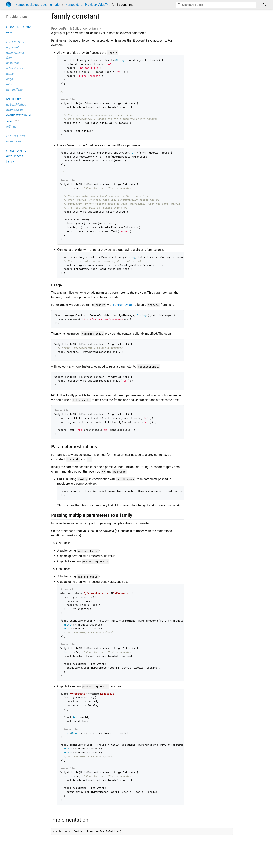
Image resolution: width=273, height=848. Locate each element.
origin (10, 79)
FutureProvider (123, 305)
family (10, 161)
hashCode (12, 63)
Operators (15, 136)
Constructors (19, 27)
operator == (13, 141)
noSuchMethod (16, 104)
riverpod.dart (73, 4)
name (10, 74)
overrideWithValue (18, 115)
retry (9, 84)
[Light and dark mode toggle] (264, 5)
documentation (51, 4)
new (9, 32)
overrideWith (14, 110)
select (10, 121)
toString (11, 126)
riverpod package (26, 4)
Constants (16, 151)
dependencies (15, 52)
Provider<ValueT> (97, 4)
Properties (15, 42)
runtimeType (14, 90)
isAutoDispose (15, 68)
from (9, 58)
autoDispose (14, 156)
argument (12, 47)
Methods (14, 99)
